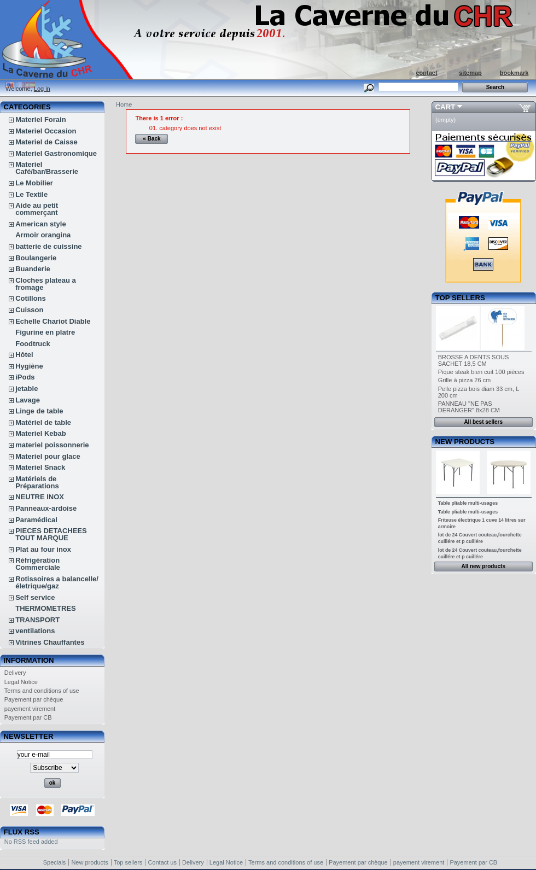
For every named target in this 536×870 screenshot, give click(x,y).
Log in (42, 88)
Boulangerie (35, 258)
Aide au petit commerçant (36, 209)
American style (40, 224)
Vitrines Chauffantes (49, 642)
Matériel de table (43, 422)
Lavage (27, 400)
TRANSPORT (37, 620)
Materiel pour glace (47, 456)
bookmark (514, 72)
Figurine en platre (45, 332)
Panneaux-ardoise (46, 508)
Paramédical (36, 520)
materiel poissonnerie (52, 445)
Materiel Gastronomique (56, 153)
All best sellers (483, 422)
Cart (445, 107)
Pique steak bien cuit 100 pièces (481, 372)
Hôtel (24, 355)
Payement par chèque (33, 699)
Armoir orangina (43, 235)
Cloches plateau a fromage (45, 283)
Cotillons (30, 298)
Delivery (15, 672)
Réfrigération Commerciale (37, 563)
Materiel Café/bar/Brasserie (46, 168)
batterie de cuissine (48, 246)
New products (464, 441)
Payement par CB (28, 717)
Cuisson (29, 310)
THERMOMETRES (45, 608)
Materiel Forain (40, 119)
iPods (24, 377)
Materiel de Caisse (46, 142)
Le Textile (31, 194)
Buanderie (32, 269)
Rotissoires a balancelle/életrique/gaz (56, 582)
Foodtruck (32, 344)
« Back (151, 139)
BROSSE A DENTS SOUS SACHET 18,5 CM (473, 360)
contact (426, 72)
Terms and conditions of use (41, 690)
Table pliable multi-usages (468, 503)
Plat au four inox (43, 549)
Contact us (162, 862)
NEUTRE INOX (39, 497)
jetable (26, 388)
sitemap (470, 72)
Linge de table (39, 411)
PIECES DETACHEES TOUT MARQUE (51, 534)
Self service (35, 597)
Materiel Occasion (45, 131)
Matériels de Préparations (37, 482)
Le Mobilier (34, 183)
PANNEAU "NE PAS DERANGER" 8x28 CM (469, 406)
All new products (483, 566)
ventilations (35, 631)
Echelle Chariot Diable (52, 321)
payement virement (30, 708)
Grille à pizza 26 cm (464, 380)
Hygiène (29, 366)
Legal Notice (21, 682)
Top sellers (460, 298)
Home (124, 104)
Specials (54, 862)
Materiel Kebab (40, 433)
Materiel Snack (40, 467)
